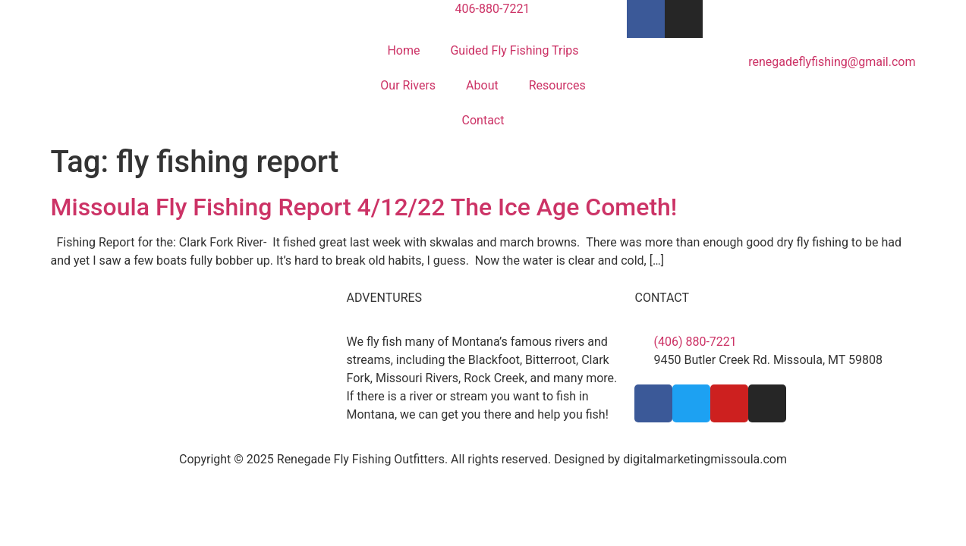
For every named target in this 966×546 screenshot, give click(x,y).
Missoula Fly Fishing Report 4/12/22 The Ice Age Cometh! (364, 207)
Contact (483, 120)
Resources (557, 85)
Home (403, 50)
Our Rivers (408, 85)
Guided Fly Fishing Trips (514, 50)
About (482, 85)
